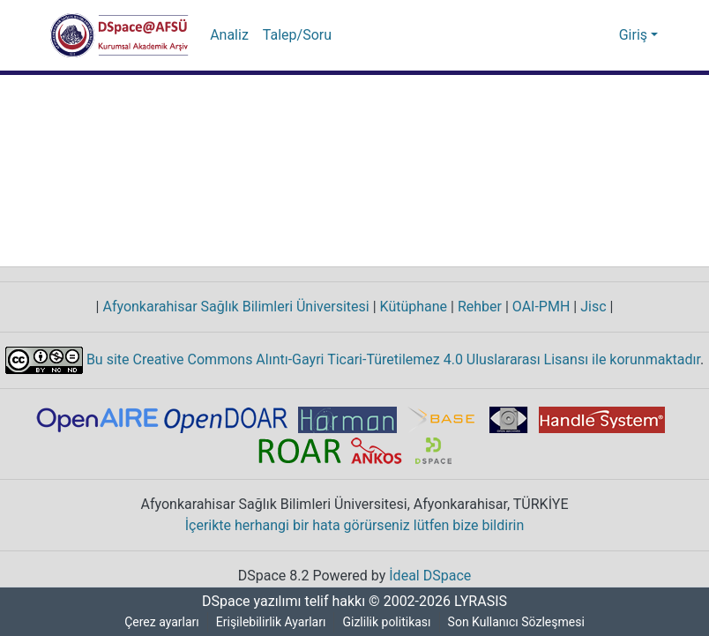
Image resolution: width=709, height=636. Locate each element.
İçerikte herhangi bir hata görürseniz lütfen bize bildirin (355, 525)
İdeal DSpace (433, 576)
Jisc (594, 307)
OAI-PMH (540, 307)
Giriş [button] (636, 35)
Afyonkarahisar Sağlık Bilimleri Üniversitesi (234, 307)
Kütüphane (408, 307)
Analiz (228, 35)
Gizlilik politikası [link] (390, 622)
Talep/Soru (294, 35)
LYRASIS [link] (483, 601)
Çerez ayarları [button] (159, 622)
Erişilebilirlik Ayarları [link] (272, 622)
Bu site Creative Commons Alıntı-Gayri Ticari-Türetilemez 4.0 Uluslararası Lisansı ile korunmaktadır (392, 359)
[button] (119, 35)
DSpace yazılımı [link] (246, 601)
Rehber (475, 307)
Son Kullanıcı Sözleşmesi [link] (520, 622)
